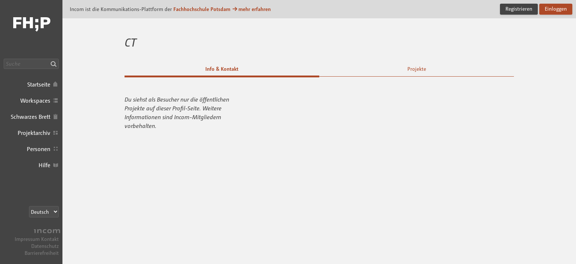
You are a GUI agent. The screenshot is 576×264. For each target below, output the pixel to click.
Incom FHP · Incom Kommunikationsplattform (31, 29)
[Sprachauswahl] (44, 211)
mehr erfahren (251, 9)
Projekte (416, 69)
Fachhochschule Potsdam (201, 9)
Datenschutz (45, 246)
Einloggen (556, 9)
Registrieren (518, 9)
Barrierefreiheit (42, 253)
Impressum (27, 239)
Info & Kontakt (221, 69)
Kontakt (50, 239)
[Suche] (31, 64)
